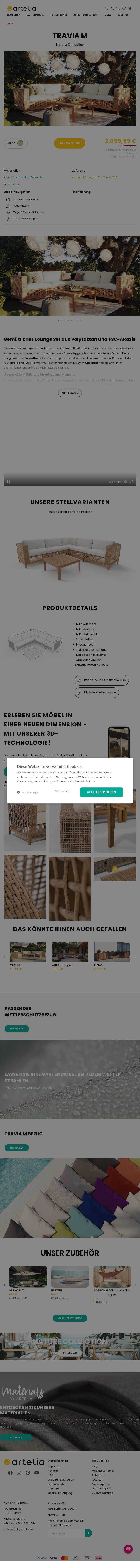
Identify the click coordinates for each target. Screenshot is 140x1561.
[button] (28, 792)
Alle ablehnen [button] (63, 791)
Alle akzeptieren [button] (101, 792)
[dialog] (70, 780)
